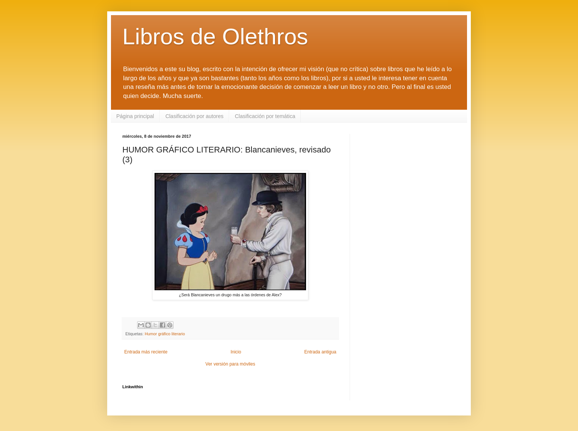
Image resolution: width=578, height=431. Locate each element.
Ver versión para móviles (230, 364)
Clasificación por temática (265, 116)
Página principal (135, 116)
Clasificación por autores (194, 116)
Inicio (236, 352)
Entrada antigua (320, 352)
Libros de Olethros (215, 36)
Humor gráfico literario (165, 333)
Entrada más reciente (145, 352)
